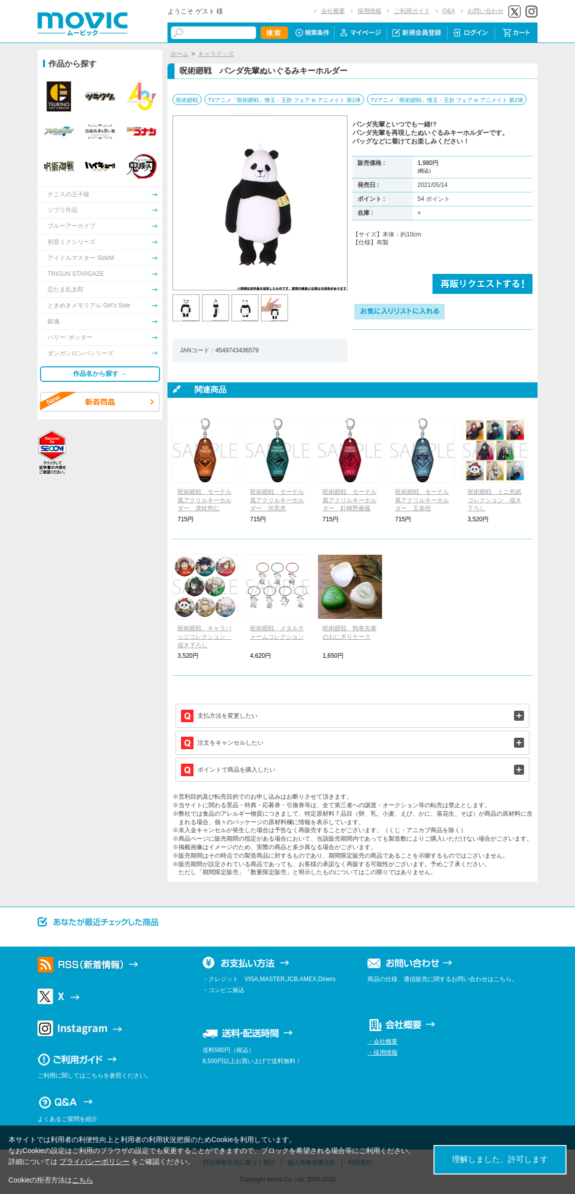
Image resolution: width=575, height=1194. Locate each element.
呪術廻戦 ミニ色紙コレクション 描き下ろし (495, 500)
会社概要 (333, 10)
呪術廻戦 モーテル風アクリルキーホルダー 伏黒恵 (277, 500)
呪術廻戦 (187, 100)
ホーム (179, 53)
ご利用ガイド (412, 10)
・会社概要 (383, 1041)
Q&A (448, 10)
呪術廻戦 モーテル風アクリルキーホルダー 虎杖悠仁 (205, 500)
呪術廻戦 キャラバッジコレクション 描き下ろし (205, 637)
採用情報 (370, 10)
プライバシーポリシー (95, 1162)
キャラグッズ (216, 53)
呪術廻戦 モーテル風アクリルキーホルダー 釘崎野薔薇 (349, 500)
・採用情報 (383, 1052)
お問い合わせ (486, 10)
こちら (82, 1180)
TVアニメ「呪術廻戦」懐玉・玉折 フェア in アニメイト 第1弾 (284, 100)
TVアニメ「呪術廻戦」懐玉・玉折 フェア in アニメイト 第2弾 (446, 100)
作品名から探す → (100, 373)
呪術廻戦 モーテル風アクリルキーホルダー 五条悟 (422, 500)
